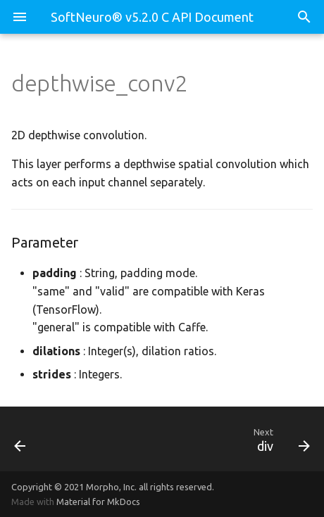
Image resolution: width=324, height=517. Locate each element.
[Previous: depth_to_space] (42, 438)
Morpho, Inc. (111, 487)
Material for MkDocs (98, 501)
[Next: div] (201, 438)
